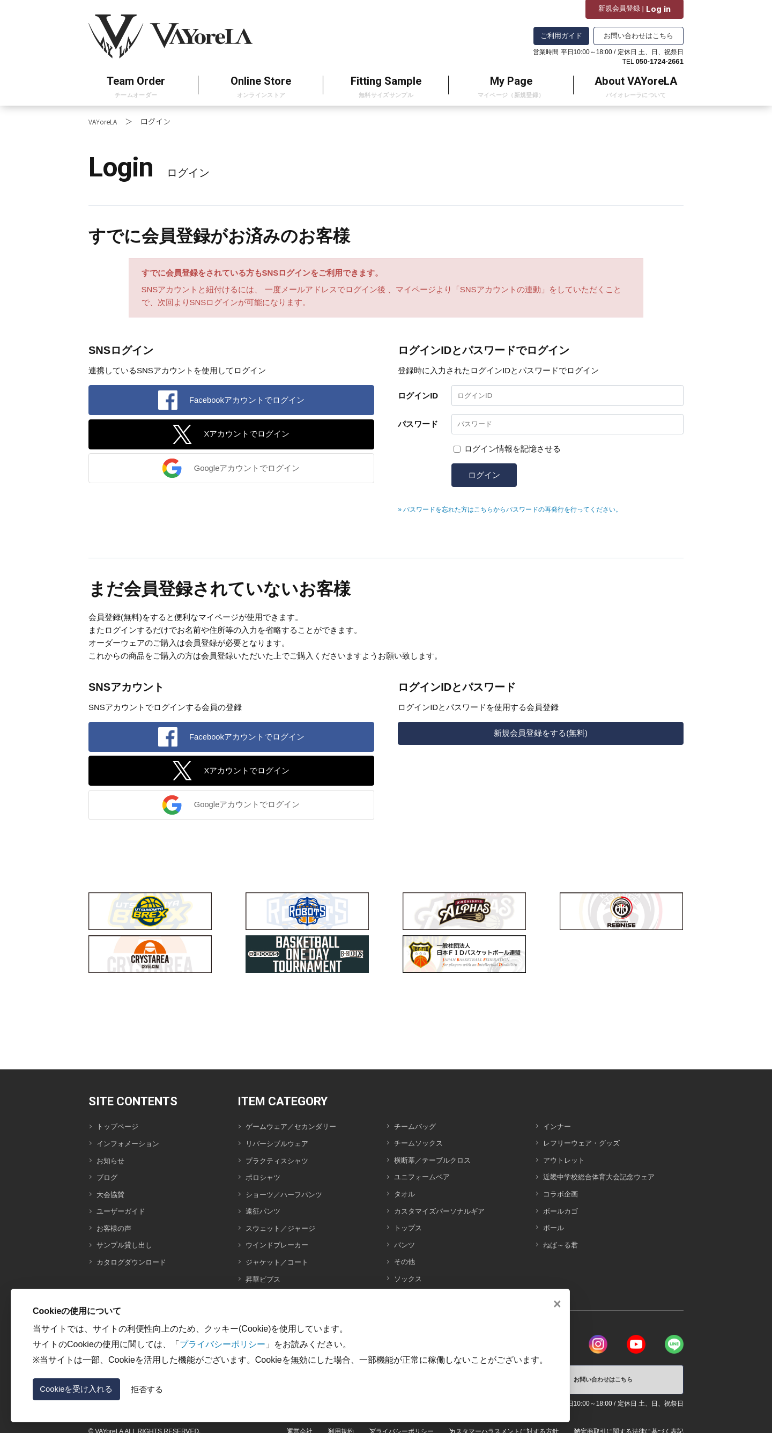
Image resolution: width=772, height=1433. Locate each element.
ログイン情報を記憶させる (512, 446)
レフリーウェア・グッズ (587, 1151)
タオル (406, 1196)
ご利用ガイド (561, 36)
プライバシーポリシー (389, 1423)
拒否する (176, 1386)
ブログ (108, 1181)
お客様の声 (116, 1226)
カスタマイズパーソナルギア (446, 1211)
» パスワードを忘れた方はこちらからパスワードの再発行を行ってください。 (528, 507)
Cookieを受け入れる (90, 1386)
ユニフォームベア (426, 1181)
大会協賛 (112, 1196)
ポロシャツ (266, 1181)
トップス (410, 1226)
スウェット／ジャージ (286, 1226)
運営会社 (274, 1423)
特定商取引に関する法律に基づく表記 (629, 1423)
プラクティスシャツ (282, 1166)
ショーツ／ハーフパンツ (290, 1196)
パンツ (406, 1241)
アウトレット (567, 1166)
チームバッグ (418, 1136)
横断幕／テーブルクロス (438, 1166)
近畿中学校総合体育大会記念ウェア (607, 1181)
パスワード (418, 420)
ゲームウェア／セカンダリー (298, 1136)
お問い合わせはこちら (638, 36)
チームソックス (422, 1151)
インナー (559, 1136)
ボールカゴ (563, 1211)
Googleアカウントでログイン (248, 471)
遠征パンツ (266, 1211)
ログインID (418, 388)
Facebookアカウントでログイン (248, 394)
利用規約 (322, 1423)
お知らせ (112, 1166)
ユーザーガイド (124, 1211)
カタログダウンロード (136, 1256)
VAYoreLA (104, 113)
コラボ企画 (563, 1196)
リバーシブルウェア (282, 1151)
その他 (406, 1256)
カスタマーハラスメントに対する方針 (497, 1423)
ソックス (410, 1271)
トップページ (120, 1136)
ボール (555, 1226)
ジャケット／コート (282, 1256)
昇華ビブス (266, 1271)
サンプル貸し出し (128, 1241)
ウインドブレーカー (282, 1241)
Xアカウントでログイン (247, 432)
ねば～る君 (563, 1241)
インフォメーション (132, 1151)
